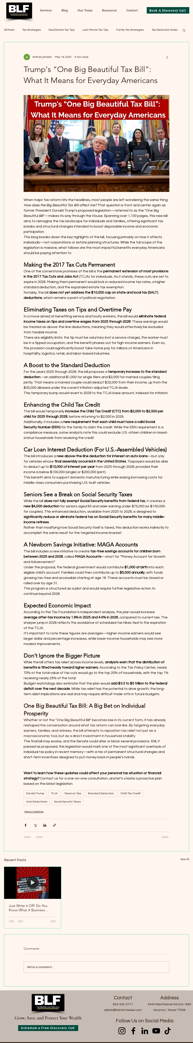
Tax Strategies (31, 30)
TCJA (54, 793)
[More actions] (167, 57)
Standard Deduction (101, 793)
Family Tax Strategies (130, 30)
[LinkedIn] (144, 1031)
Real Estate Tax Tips (61, 30)
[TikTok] (167, 1031)
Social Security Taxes (67, 801)
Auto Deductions (36, 801)
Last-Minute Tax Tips (95, 30)
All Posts (9, 30)
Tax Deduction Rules (165, 30)
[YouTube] (156, 1031)
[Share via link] (54, 825)
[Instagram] (122, 1031)
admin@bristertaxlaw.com (123, 1010)
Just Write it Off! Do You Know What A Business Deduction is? (28, 908)
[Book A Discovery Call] (168, 10)
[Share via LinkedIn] (45, 825)
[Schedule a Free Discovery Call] (48, 1028)
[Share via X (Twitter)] (35, 825)
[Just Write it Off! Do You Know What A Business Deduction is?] (32, 883)
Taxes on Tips (72, 793)
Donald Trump (35, 793)
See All (184, 859)
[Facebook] (133, 1031)
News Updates (34, 811)
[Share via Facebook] (25, 825)
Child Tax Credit (131, 793)
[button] (184, 30)
